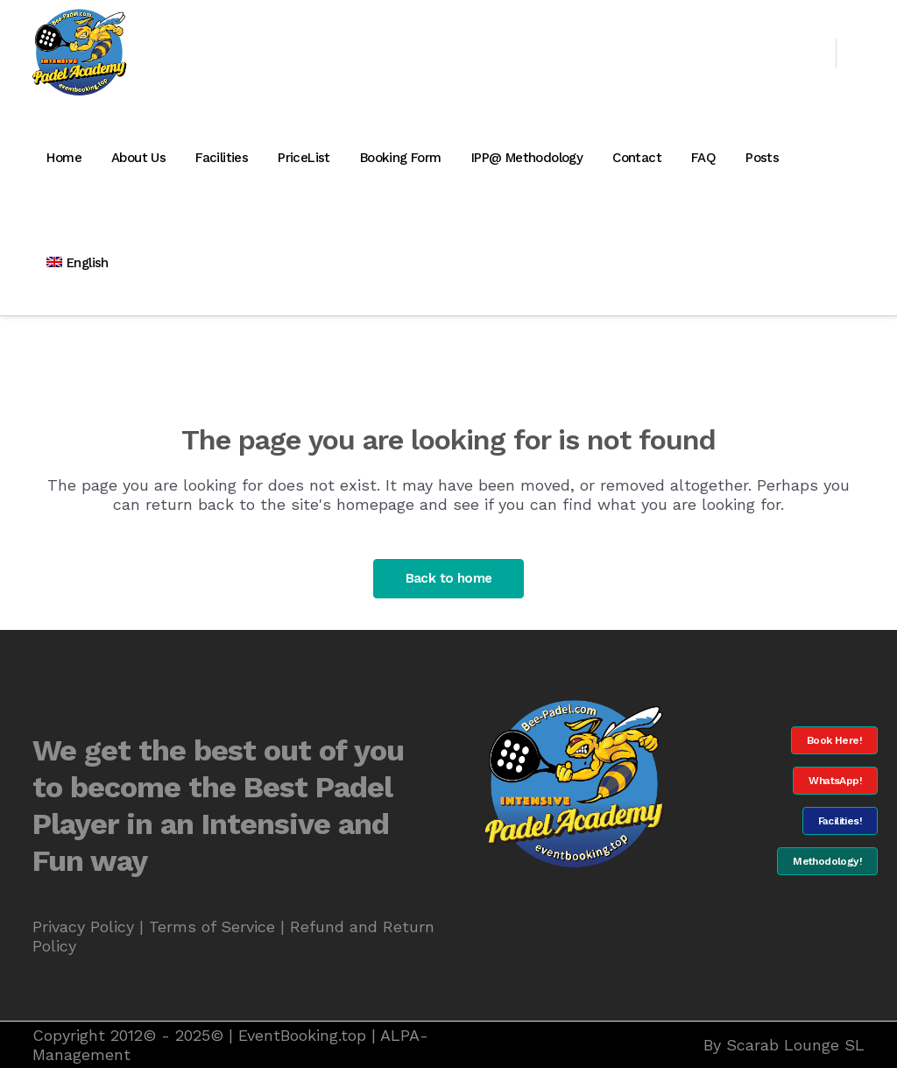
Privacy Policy (83, 926)
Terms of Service (212, 926)
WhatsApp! (835, 780)
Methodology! (827, 861)
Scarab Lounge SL (795, 1045)
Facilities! (840, 821)
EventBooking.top (302, 1035)
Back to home (449, 578)
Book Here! (834, 740)
